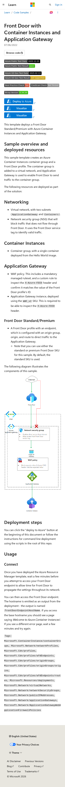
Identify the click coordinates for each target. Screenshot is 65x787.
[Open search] (50, 5)
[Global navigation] (3, 5)
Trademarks (31, 771)
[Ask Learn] (51, 12)
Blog (9, 766)
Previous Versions (34, 761)
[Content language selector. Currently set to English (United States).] (23, 736)
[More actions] (58, 12)
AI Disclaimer (14, 761)
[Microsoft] (32, 4)
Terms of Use (14, 771)
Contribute (24, 766)
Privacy (38, 766)
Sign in (58, 4)
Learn (7, 12)
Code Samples (21, 12)
